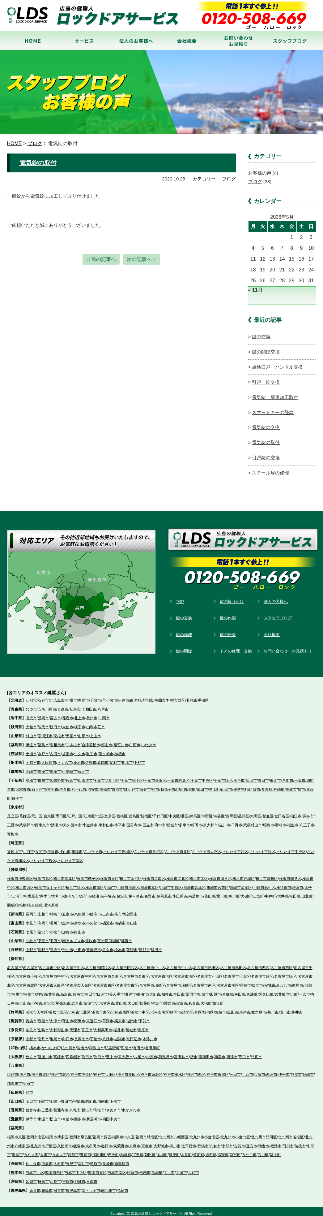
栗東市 (119, 1017)
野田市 (263, 777)
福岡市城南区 (147, 1133)
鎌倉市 (297, 884)
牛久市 (79, 750)
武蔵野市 (26, 821)
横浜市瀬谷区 (220, 875)
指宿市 (122, 1187)
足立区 (12, 812)
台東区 (49, 812)
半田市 (179, 991)
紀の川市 (68, 1044)
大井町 (282, 893)
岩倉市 (77, 999)
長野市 (43, 946)
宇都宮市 (33, 759)
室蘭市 (160, 697)
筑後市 (300, 1142)
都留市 (126, 937)
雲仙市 (83, 1160)
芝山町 (214, 786)
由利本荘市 (95, 723)
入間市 (40, 848)
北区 (99, 812)
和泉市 (219, 1053)
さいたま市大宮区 (206, 848)
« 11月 (255, 289)
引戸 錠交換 (266, 380)
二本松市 (73, 741)
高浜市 (65, 991)
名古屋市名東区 (109, 973)
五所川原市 (47, 705)
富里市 (52, 786)
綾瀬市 (97, 893)
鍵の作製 (228, 614)
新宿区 (146, 812)
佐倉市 (71, 777)
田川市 (288, 1142)
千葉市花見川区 (107, 777)
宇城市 (181, 1169)
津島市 (157, 999)
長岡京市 (81, 1035)
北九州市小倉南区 (204, 1133)
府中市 (160, 821)
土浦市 (31, 750)
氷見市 (31, 919)
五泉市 (67, 910)
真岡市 (102, 759)
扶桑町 (145, 999)
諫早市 (71, 1160)
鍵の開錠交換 (266, 350)
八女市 (215, 1142)
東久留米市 (72, 821)
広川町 (263, 1151)
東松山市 (14, 848)
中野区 (207, 812)
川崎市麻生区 (264, 884)
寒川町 (234, 893)
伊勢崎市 (69, 768)
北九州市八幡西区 (174, 1133)
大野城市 (161, 1142)
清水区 (187, 1008)
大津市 (55, 1017)
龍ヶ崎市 (106, 750)
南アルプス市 (73, 937)
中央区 (174, 812)
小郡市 (227, 1142)
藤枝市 (220, 1008)
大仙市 (67, 723)
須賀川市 (120, 741)
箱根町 (24, 901)
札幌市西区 (176, 697)
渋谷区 (219, 812)
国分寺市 (133, 821)
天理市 (75, 1026)
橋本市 (34, 1044)
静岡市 (175, 1008)
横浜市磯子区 (88, 875)
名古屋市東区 (104, 982)
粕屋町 (125, 1151)
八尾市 (139, 1053)
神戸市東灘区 (217, 1071)
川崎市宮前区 (217, 884)
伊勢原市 (164, 893)
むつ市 (31, 705)
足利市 (115, 759)
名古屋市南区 (204, 982)
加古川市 (14, 1080)
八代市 (193, 1169)
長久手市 (116, 991)
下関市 (43, 1098)
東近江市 (93, 1017)
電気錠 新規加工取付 (275, 395)
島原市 (95, 1160)
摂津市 (232, 1053)
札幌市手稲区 (197, 697)
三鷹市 (12, 821)
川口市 (28, 848)
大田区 (255, 812)
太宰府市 (188, 1142)
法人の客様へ (276, 597)
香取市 (291, 786)
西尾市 (297, 982)
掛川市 (285, 1008)
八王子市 (307, 821)
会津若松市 (91, 741)
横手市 (79, 723)
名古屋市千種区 (28, 973)
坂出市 (87, 1107)
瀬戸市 (130, 991)
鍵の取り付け (232, 597)
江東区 (89, 812)
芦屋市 (296, 1071)
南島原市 (121, 1160)
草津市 (107, 1017)
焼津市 (244, 1008)
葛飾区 (24, 812)
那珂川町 (99, 1151)
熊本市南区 (117, 1169)
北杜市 (31, 937)
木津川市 (149, 1035)
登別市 (148, 697)
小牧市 (36, 999)
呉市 (29, 1089)
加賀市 (67, 928)
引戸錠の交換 (266, 454)
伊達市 (123, 697)
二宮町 (258, 893)
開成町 (12, 901)
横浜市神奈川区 (20, 875)
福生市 (292, 821)
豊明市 (53, 991)
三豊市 (47, 1107)
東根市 (59, 732)
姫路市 (12, 1071)
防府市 (90, 1098)
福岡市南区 (36, 1133)
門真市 (256, 1053)
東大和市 (210, 821)
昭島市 (268, 821)
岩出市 (82, 1044)
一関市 (104, 714)
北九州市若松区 (291, 1133)
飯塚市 (78, 1142)
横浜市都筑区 (267, 875)
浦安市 (93, 786)
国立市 (148, 821)
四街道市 (85, 777)
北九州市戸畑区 (43, 1142)
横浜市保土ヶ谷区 (50, 884)
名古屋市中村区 (55, 973)
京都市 (31, 1035)
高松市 (99, 1107)
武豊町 (280, 991)
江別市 (31, 697)
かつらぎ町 (50, 1044)
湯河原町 (51, 901)
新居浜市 (93, 1116)
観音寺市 (33, 1107)
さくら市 (64, 759)
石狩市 (43, 697)
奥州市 (91, 714)
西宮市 (271, 1071)
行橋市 (203, 1142)
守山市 (67, 1017)
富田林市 (181, 1053)
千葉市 (299, 777)
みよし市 (283, 982)
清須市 (89, 999)
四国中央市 (111, 1116)
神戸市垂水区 (175, 1071)
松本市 (119, 946)
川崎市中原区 (171, 884)
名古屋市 (14, 964)
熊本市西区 (54, 1169)
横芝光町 (240, 786)
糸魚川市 (81, 910)
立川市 (224, 821)
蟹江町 (218, 999)
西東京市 (42, 821)
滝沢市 (31, 714)
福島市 (43, 741)
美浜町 (292, 991)
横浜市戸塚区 (243, 875)
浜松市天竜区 (37, 1008)
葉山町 (209, 893)
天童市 (71, 732)
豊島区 (134, 812)
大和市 (57, 893)
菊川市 (272, 1008)
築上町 (275, 1151)
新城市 (203, 991)
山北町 (306, 893)
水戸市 (43, 750)
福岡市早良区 (81, 1133)
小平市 (119, 821)
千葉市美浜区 (155, 777)
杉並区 (268, 812)
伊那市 (144, 946)
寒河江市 (45, 732)
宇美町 (137, 1151)
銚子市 (17, 795)
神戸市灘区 (60, 1071)
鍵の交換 (261, 335)
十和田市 (89, 705)
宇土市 (169, 1169)
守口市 (244, 1053)
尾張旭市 (63, 999)
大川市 (45, 1151)
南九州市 (108, 1187)
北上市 (79, 714)
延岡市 (31, 1178)
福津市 (276, 1142)
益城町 (157, 1169)
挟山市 (64, 848)
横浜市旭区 (43, 875)
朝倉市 (263, 1142)
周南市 (102, 1098)
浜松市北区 (58, 1008)
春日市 (106, 1142)
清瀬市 (56, 821)
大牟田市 (92, 1142)
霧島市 (47, 1187)
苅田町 (149, 1151)
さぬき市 (113, 1107)
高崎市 (31, 768)
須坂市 (55, 946)
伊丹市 (284, 1071)
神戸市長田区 (128, 1071)
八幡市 (107, 1035)
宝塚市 (259, 1071)
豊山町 (120, 999)
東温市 (43, 1116)
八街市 (287, 777)
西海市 (47, 1160)
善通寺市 (60, 1107)
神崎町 (279, 786)
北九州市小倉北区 (235, 1133)
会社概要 (272, 631)
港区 (184, 812)
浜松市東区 (101, 1008)
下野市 (139, 759)
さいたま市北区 (178, 848)
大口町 (133, 999)
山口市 (31, 1098)
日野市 (236, 821)
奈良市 (31, 1026)
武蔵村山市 (252, 821)
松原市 (151, 1053)
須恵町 (210, 1151)
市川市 (43, 777)
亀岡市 (55, 1035)
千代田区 (160, 812)
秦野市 (149, 893)
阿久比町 (266, 991)
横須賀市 (283, 884)
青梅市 (12, 830)
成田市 (202, 786)
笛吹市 (90, 937)
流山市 (251, 777)
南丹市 (43, 1035)
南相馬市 (57, 741)
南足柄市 (195, 893)
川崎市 (110, 884)
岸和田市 (205, 1053)
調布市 (308, 812)
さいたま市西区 (235, 848)
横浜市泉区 (109, 875)
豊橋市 (29, 991)
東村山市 (106, 821)
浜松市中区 (140, 1008)
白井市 (145, 786)
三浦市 (17, 893)
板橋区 (122, 812)
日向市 (43, 1178)
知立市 (257, 982)
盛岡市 (43, 714)
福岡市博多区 (57, 1133)
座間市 (85, 893)
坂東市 (67, 750)
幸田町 (239, 991)
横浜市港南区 (154, 875)
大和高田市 (103, 1026)
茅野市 (132, 946)
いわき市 (148, 741)
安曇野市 (93, 946)
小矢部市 (93, 919)
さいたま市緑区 (262, 848)
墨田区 (61, 812)
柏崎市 (55, 910)
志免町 (113, 1151)
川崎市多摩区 (241, 884)
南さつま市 (91, 1187)
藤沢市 (122, 893)
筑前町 (198, 1151)
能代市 (43, 723)
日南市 (91, 1178)
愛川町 (221, 893)
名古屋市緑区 (262, 973)
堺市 (194, 1053)
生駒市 (43, 1026)
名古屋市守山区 (210, 973)
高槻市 (59, 1053)
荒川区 (36, 812)
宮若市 (73, 1151)
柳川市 (175, 1142)
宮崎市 (67, 1178)
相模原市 (31, 893)
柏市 (155, 786)
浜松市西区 (120, 1008)
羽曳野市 (165, 1053)
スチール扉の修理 (270, 469)
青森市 (62, 705)
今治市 (67, 1116)
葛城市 (131, 1026)
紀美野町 (112, 1044)
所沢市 (52, 848)
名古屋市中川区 (152, 964)
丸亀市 (75, 1107)
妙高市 (95, 910)
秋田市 (55, 723)
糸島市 (134, 1142)
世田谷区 (281, 812)
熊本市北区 (35, 1169)
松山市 (55, 1116)
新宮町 (235, 1151)
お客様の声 (259, 172)
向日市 (67, 1035)
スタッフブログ (278, 614)
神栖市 (119, 750)
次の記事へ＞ (141, 258)
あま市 (193, 999)
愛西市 (169, 999)
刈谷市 (41, 991)
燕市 (118, 910)
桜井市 (119, 1026)
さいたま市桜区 (43, 857)
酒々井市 (38, 786)
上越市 (43, 910)
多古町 (266, 786)
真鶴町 (36, 901)
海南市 (126, 1044)
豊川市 (17, 991)
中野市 (31, 946)
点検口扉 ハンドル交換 (277, 365)
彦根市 (43, 1017)
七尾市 (31, 928)
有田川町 (152, 1044)
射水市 (79, 919)
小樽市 (71, 697)
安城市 (269, 982)
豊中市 (111, 1053)
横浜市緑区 (75, 884)
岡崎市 (245, 982)
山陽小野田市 (61, 1098)
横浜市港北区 (177, 875)
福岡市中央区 (123, 1133)
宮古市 (55, 714)
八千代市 (78, 786)
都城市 (79, 1178)
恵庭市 (83, 697)
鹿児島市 (73, 1187)
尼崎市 (308, 1071)
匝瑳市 (254, 786)
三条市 (107, 910)
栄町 (192, 786)
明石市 (28, 1080)
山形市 (83, 732)
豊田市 (90, 991)
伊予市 (31, 1116)
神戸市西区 (196, 1071)
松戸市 (238, 777)
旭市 (301, 786)
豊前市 (85, 1151)
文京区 (109, 812)
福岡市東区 (16, 1133)
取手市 (91, 750)
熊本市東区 (97, 1169)
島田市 (232, 1008)
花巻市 (67, 714)
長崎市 (107, 1160)
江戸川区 (75, 812)
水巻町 (186, 1151)
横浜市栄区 (198, 875)
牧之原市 (258, 1008)
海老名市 (71, 893)
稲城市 (172, 821)
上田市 (79, 946)
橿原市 (143, 1026)
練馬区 (195, 812)
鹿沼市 (78, 759)
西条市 (79, 1116)
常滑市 (191, 991)
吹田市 (87, 1053)
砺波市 (107, 919)
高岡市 (43, 919)
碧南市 (78, 991)
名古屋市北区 (26, 982)
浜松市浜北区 (79, 1008)
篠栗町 (174, 1151)
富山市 (132, 919)
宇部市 (78, 1098)
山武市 (226, 786)
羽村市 (280, 821)
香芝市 (87, 1026)
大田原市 (48, 759)
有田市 (138, 1044)
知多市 (166, 991)
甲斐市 (43, 937)
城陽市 (119, 1035)
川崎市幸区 (149, 884)
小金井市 (90, 821)
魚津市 (67, 919)
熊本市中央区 (76, 1169)
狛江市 (295, 812)
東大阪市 (125, 1053)
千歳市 (95, 697)
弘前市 (75, 705)
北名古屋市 (105, 999)
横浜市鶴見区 (290, 875)
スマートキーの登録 (273, 410)
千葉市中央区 (202, 777)
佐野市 (90, 759)
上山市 (95, 732)
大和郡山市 (59, 1026)
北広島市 (57, 697)
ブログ (229, 178)
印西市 (181, 786)
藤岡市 (83, 768)
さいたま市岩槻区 (118, 848)
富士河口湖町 (108, 937)
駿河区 (208, 1008)
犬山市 (24, 999)
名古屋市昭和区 (98, 964)
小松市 (55, 928)
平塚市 (109, 893)
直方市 (251, 1142)
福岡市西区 (102, 1133)
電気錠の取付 (38, 162)
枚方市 (31, 1053)
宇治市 (95, 1035)
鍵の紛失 (228, 631)
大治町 (206, 999)
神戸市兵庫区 (105, 1071)
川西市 (247, 1071)
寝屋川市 (45, 1053)
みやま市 (31, 1151)
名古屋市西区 (258, 964)
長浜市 (31, 1017)
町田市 (196, 821)
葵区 (198, 1008)
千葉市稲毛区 (132, 777)
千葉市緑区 (223, 777)
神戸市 (24, 1071)
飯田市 (156, 946)
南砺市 (119, 919)
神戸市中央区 (81, 1071)
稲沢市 (49, 999)
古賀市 (239, 1142)
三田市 (235, 1071)
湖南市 (132, 1017)
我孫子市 (167, 786)
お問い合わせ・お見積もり (288, 647)
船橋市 (31, 777)
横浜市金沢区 (131, 875)
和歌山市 (96, 1044)
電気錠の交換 (266, 424)
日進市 (102, 991)
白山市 (79, 928)
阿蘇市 (132, 1169)
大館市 (31, 723)
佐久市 (107, 946)
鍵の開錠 (184, 647)
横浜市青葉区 (64, 875)
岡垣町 (162, 1151)
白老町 (135, 697)
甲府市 (55, 937)
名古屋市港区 (162, 973)
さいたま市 (93, 848)
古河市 (55, 750)
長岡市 (31, 910)
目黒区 (231, 812)
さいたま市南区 (70, 857)
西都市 (55, 1178)
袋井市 (297, 1008)
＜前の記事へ (101, 258)
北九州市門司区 (264, 1133)
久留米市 (64, 1142)
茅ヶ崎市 (136, 893)
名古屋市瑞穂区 (152, 982)
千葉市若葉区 (178, 777)
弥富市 (181, 999)
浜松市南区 (160, 1008)
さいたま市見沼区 (149, 848)
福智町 (222, 1151)
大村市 (59, 1160)
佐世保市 (33, 1160)
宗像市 (146, 1142)
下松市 (115, 1098)
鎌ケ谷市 (131, 786)
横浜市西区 (24, 884)
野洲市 (79, 1017)
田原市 (215, 991)
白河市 (134, 741)
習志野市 (57, 777)
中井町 (270, 893)
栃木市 (127, 759)
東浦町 (251, 991)
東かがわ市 (131, 1107)
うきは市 (59, 1151)
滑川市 (55, 919)
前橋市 (43, 768)
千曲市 (67, 946)
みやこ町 (249, 1151)
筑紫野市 (120, 1142)
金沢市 (43, 928)
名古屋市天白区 (52, 982)
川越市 (77, 848)
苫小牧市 (109, 697)
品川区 (243, 812)
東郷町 (227, 991)
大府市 (154, 991)
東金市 (275, 777)
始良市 (34, 1187)
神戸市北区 (40, 1071)
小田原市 (179, 893)
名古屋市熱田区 (206, 964)
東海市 (142, 991)
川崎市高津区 (194, 884)
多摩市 (184, 821)
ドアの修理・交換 (236, 647)
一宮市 (304, 991)
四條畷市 (73, 1053)
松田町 (294, 893)
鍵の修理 (184, 631)
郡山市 (106, 741)
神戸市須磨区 (151, 1071)
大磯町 (246, 893)
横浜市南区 (94, 884)
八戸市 (102, 705)
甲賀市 (144, 1017)
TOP (180, 597)
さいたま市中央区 (291, 848)
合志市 (145, 1169)
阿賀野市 (130, 910)
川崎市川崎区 (128, 884)
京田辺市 (133, 1035)
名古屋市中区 (50, 964)
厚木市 (45, 893)
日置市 (59, 1187)
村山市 (31, 732)
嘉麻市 (17, 1151)
